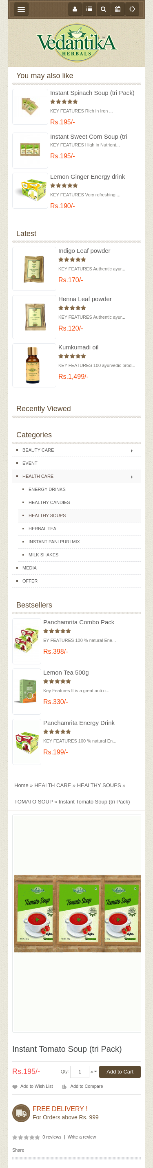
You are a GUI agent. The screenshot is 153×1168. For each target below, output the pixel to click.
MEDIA (29, 567)
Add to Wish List (36, 1086)
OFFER (30, 580)
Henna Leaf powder (85, 298)
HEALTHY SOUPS (47, 515)
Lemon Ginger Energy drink (87, 176)
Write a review (82, 1136)
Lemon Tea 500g (66, 672)
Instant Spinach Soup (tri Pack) (92, 92)
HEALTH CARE (37, 476)
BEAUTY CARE (38, 450)
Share (18, 1150)
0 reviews (51, 1136)
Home (21, 785)
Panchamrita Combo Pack (78, 622)
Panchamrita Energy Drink (79, 722)
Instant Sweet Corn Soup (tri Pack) (88, 137)
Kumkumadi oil (78, 347)
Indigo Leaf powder (84, 250)
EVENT (30, 463)
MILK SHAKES (43, 554)
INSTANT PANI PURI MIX (54, 541)
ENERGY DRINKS (47, 489)
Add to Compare (87, 1086)
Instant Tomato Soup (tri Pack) (94, 802)
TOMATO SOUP (33, 802)
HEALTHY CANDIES (49, 502)
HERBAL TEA (42, 528)
